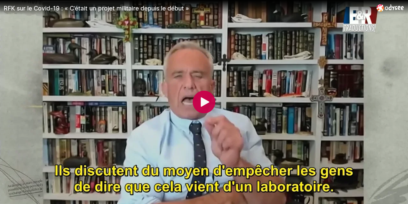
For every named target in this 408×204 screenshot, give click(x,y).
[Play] (204, 102)
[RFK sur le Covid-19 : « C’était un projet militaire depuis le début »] (188, 8)
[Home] (390, 8)
